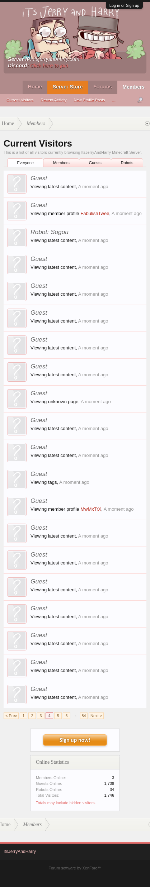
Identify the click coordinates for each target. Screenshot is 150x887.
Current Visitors (20, 100)
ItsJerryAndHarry (20, 851)
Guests (95, 163)
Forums (102, 87)
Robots (127, 163)
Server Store (68, 87)
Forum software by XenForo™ (74, 868)
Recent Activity (54, 100)
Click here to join (49, 65)
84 (83, 716)
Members (134, 87)
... (114, 100)
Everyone (25, 163)
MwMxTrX (90, 509)
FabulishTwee (94, 213)
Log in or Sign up (124, 5)
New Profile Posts (89, 100)
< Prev (11, 716)
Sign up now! (75, 739)
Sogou (60, 231)
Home (35, 87)
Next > (96, 716)
